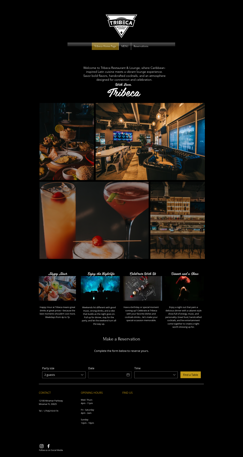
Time (137, 368)
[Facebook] (48, 446)
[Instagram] (41, 446)
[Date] (106, 374)
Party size (48, 368)
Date (91, 368)
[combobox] (64, 374)
